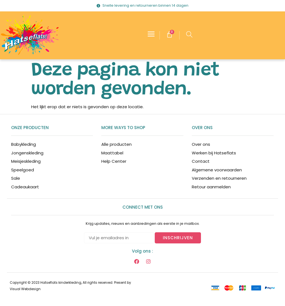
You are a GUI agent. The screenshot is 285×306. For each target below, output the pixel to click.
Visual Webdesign (25, 289)
